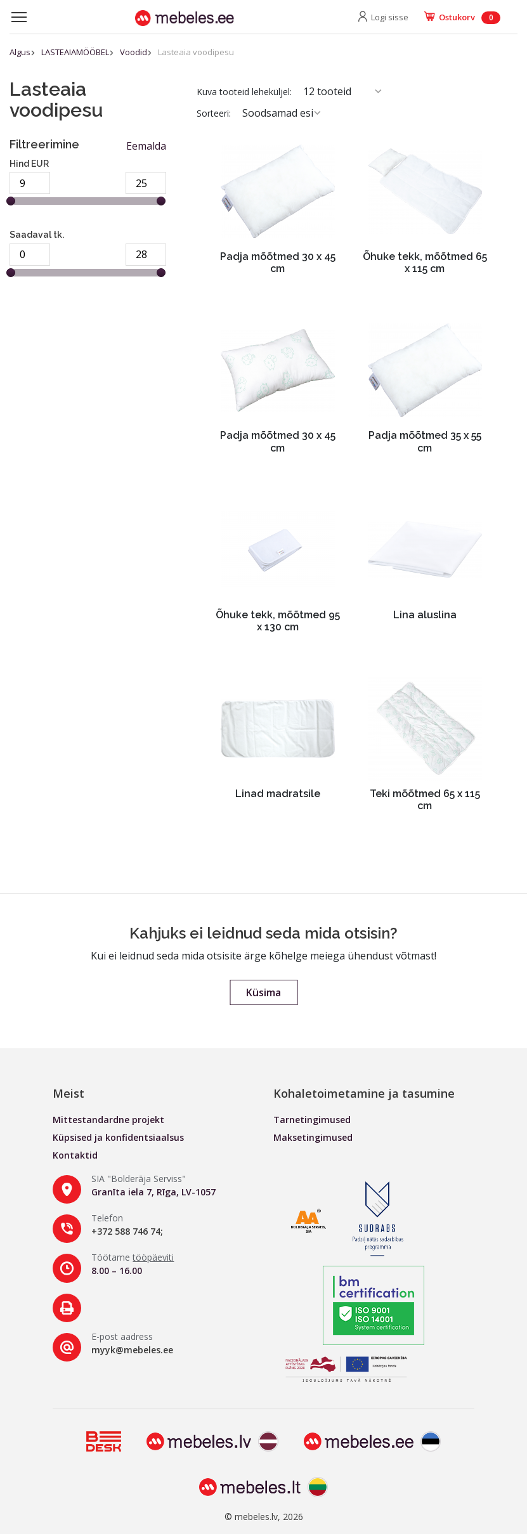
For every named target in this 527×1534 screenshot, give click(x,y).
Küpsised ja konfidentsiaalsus (118, 1137)
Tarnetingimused (312, 1120)
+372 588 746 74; (127, 1231)
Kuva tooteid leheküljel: (244, 92)
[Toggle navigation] (19, 17)
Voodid (133, 52)
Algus (20, 52)
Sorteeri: (214, 113)
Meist (68, 1093)
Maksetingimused (313, 1137)
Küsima (263, 992)
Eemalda (146, 146)
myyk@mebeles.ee (132, 1350)
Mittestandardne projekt (108, 1120)
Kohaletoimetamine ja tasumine (364, 1093)
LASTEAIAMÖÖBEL (75, 52)
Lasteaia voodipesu (196, 52)
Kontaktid (75, 1155)
